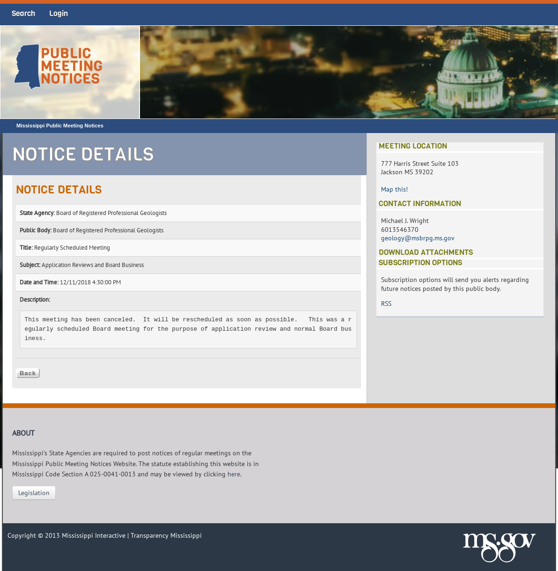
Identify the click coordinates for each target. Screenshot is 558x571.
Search (23, 13)
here (234, 474)
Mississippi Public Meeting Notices (59, 125)
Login (58, 13)
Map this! (394, 189)
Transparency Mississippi (166, 535)
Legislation (34, 493)
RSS (386, 303)
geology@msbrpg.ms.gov (418, 238)
